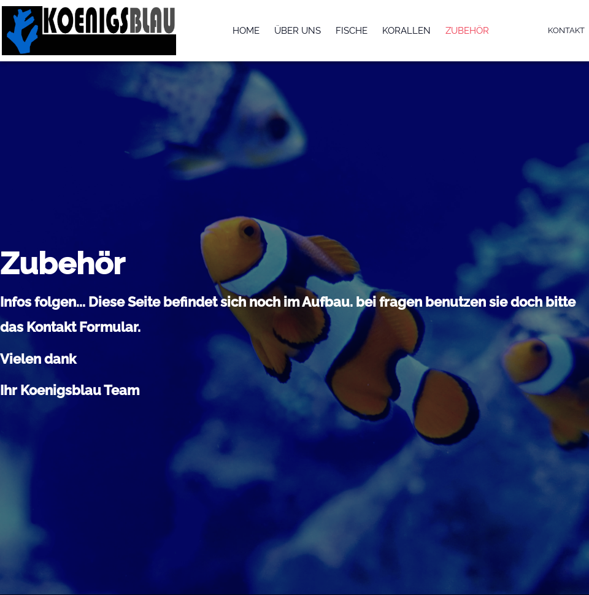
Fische (352, 30)
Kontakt (566, 30)
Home (246, 30)
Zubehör (467, 30)
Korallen (406, 30)
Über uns (297, 30)
